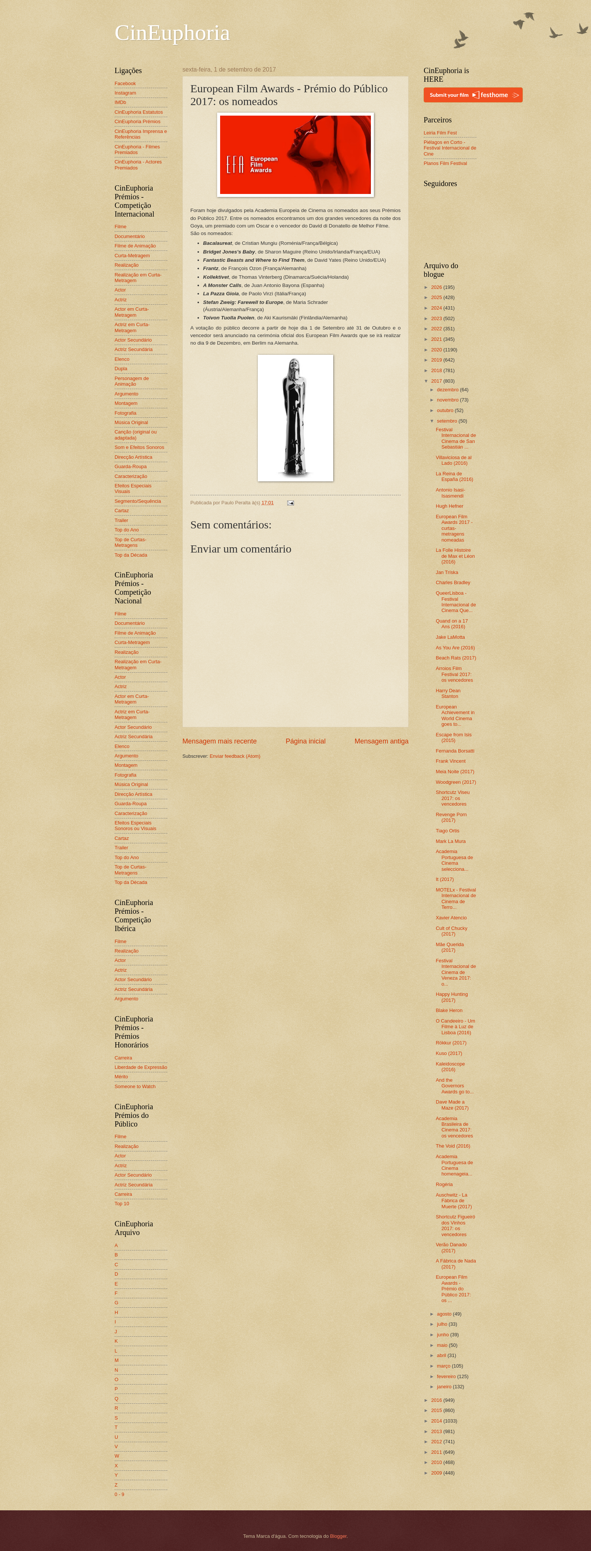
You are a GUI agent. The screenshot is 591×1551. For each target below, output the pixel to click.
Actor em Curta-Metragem (132, 312)
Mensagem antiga (382, 741)
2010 (437, 1462)
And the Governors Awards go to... (455, 1086)
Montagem (126, 403)
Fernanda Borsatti (455, 751)
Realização (127, 265)
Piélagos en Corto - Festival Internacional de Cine (450, 148)
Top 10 (122, 1203)
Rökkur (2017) (451, 1043)
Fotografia (125, 413)
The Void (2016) (453, 1146)
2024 (437, 308)
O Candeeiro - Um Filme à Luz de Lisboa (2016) (455, 1026)
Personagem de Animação (132, 381)
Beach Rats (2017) (456, 658)
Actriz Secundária (134, 349)
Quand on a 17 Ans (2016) (452, 623)
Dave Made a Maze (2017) (452, 1104)
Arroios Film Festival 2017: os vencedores (454, 674)
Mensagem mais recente (219, 741)
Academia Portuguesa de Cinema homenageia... (454, 1165)
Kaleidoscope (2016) (450, 1066)
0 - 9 (119, 1494)
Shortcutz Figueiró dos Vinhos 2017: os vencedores (455, 1225)
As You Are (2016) (455, 647)
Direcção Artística (133, 457)
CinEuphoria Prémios (138, 121)
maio (443, 1345)
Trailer (121, 520)
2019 (437, 360)
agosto (445, 1314)
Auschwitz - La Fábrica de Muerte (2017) (454, 1200)
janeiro (445, 1386)
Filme (120, 226)
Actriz (121, 299)
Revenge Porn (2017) (451, 817)
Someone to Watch (135, 1086)
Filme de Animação (135, 246)
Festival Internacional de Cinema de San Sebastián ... (456, 438)
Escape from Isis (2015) (454, 737)
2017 (437, 381)
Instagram (125, 93)
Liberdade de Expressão (141, 1067)
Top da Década (131, 555)
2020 (437, 350)
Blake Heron (449, 1010)
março (444, 1366)
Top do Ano (127, 530)
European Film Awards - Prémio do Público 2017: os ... (453, 1288)
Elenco (122, 359)
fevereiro (447, 1376)
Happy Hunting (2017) (452, 997)
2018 (437, 370)
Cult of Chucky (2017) (451, 931)
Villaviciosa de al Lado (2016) (454, 460)
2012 (437, 1441)
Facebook (125, 83)
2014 (437, 1421)
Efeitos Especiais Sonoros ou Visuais (135, 825)
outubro (446, 410)
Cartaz (122, 510)
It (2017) (445, 879)
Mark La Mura (450, 841)
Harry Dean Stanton (448, 693)
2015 (437, 1410)
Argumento (126, 394)
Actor (120, 290)
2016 (437, 1400)
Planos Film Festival (445, 163)
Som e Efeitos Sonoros (139, 447)
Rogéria (444, 1184)
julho (443, 1324)
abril (442, 1355)
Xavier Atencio (451, 918)
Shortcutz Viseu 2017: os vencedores (453, 798)
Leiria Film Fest (440, 133)
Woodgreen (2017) (456, 782)
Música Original (131, 422)
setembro (447, 421)
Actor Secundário (133, 340)
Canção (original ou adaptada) (136, 434)
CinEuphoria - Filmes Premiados (137, 149)
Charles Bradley (453, 582)
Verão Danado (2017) (451, 1247)
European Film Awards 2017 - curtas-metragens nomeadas (454, 528)
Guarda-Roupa (131, 466)
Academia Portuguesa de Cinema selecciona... (454, 860)
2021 (437, 339)
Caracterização (131, 476)
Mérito (121, 1076)
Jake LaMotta (450, 637)
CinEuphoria (172, 32)
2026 (437, 287)
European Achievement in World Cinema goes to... (455, 715)
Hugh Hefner (449, 506)
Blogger (338, 1536)
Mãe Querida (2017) (450, 947)
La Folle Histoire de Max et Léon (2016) (455, 556)
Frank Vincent (450, 761)
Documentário (130, 236)
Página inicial (306, 741)
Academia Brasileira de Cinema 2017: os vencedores (454, 1127)
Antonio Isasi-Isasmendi (450, 492)
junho (443, 1334)
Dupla (121, 368)
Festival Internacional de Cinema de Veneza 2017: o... (456, 972)
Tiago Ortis (447, 831)
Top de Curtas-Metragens (130, 542)
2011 (437, 1452)
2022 (437, 328)
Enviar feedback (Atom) (235, 756)
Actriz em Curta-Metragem (132, 327)
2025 (437, 297)
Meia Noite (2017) (455, 771)
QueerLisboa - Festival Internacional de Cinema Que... (456, 601)
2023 (437, 318)
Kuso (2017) (449, 1053)
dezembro (448, 389)
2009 (437, 1473)
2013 (437, 1431)
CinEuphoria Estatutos (139, 112)
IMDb (120, 102)
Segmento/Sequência (138, 501)
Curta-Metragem (132, 255)
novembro (448, 400)
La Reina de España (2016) (454, 476)
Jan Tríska (447, 572)
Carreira (123, 1058)
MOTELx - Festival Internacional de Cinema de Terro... (456, 898)
